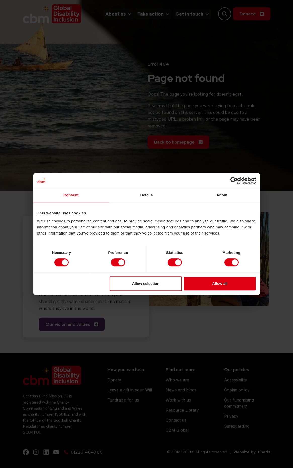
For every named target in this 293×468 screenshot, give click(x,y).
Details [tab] (146, 195)
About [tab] (222, 195)
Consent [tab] (71, 195)
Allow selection (145, 283)
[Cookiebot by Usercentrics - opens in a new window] (234, 180)
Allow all (220, 283)
